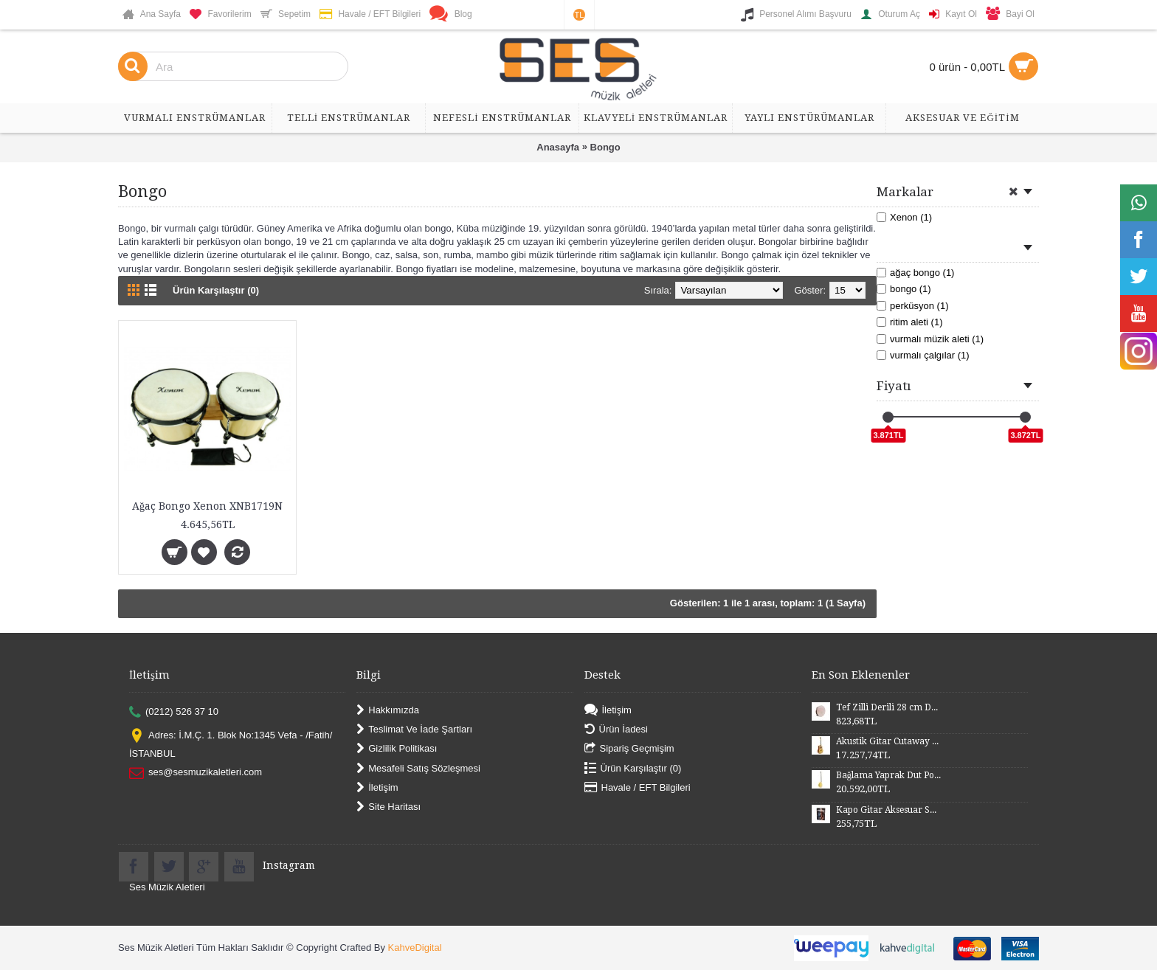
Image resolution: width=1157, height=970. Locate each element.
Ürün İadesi (616, 730)
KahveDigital (415, 947)
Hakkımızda (387, 710)
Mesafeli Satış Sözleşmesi (418, 768)
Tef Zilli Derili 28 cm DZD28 (888, 707)
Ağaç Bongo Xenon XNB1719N (207, 506)
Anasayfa (557, 147)
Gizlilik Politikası (396, 749)
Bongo (605, 147)
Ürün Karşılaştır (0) (216, 290)
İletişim (377, 788)
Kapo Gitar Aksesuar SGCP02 (888, 810)
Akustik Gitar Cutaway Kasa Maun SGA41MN (888, 741)
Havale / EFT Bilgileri (637, 788)
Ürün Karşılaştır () (633, 768)
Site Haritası (388, 807)
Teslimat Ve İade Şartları (414, 730)
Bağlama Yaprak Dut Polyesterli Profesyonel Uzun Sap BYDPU (888, 775)
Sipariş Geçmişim (629, 749)
